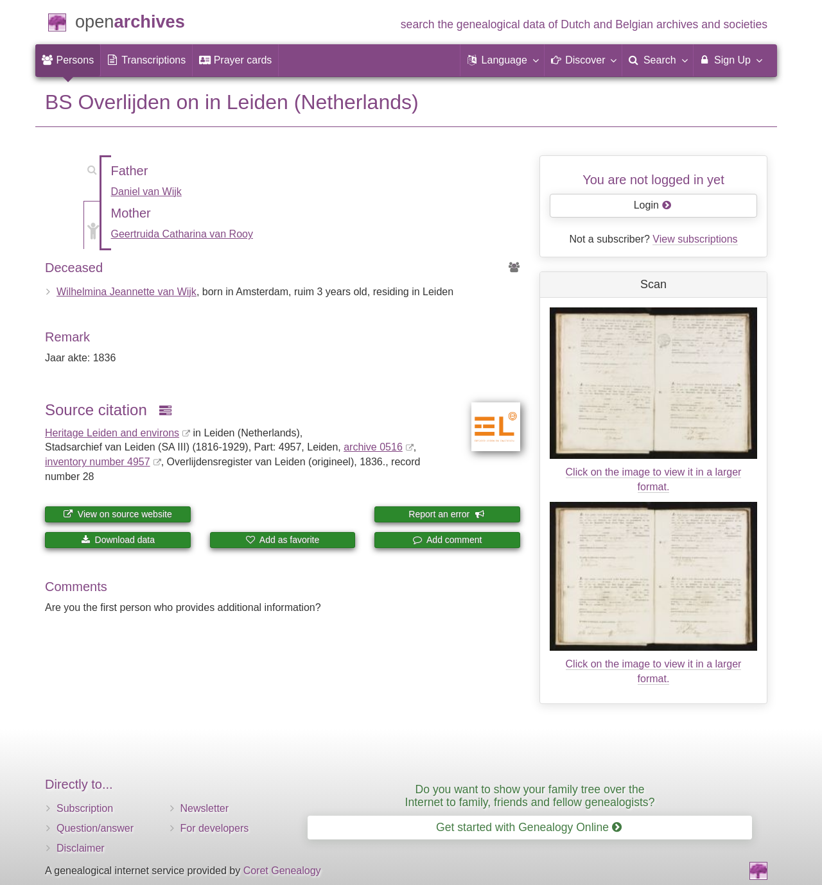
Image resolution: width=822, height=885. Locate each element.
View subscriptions (694, 239)
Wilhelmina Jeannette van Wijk (127, 291)
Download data (118, 540)
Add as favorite (283, 540)
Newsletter (204, 808)
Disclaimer (81, 848)
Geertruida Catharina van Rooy (182, 233)
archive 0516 (373, 447)
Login (653, 205)
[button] (502, 60)
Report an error (446, 514)
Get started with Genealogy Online (529, 827)
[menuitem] (67, 60)
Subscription (85, 808)
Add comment (447, 540)
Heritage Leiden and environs (112, 432)
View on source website (118, 514)
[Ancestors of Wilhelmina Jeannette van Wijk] (514, 268)
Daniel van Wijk (146, 191)
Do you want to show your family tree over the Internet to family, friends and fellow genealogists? (530, 795)
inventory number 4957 (97, 461)
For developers (214, 828)
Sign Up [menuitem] (730, 59)
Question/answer (95, 828)
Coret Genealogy (282, 870)
